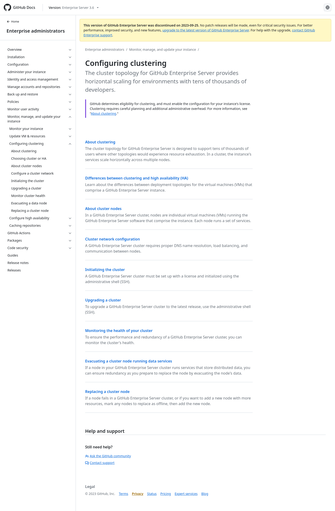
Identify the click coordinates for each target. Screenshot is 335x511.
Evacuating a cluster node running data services (128, 361)
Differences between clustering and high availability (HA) (136, 178)
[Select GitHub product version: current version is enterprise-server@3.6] (74, 7)
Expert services (186, 493)
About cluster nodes (103, 208)
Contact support (99, 462)
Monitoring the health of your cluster (119, 330)
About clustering (103, 113)
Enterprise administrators (36, 31)
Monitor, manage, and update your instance (162, 49)
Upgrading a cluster (103, 300)
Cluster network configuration (112, 239)
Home (13, 22)
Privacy (137, 493)
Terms (123, 493)
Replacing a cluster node (107, 391)
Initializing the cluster (105, 269)
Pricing (165, 493)
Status (152, 493)
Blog (204, 493)
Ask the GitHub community (108, 456)
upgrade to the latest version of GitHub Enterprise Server (205, 30)
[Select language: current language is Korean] (327, 7)
